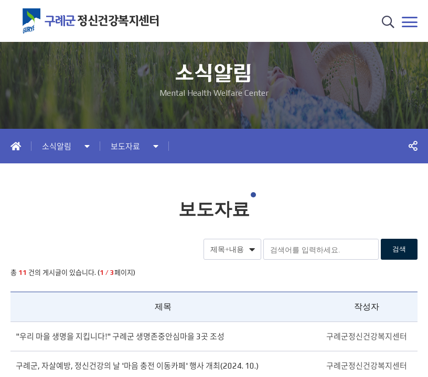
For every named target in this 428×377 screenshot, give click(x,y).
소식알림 (56, 146)
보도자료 (125, 146)
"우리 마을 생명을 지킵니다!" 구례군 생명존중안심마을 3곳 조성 (120, 336)
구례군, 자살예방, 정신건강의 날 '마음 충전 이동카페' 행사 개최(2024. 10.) (137, 366)
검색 (399, 249)
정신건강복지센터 (102, 20)
